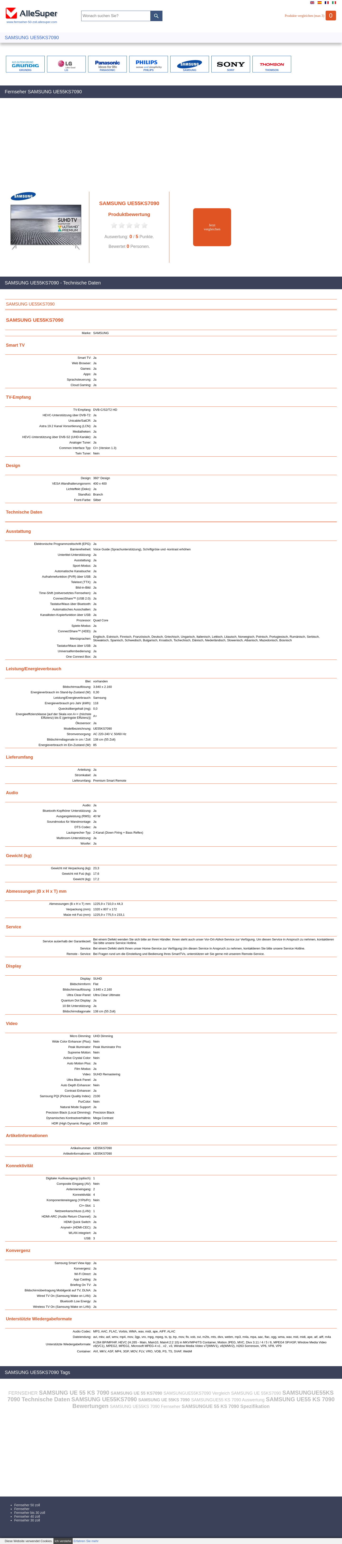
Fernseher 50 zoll (27, 1505)
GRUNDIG (25, 70)
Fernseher (21, 1509)
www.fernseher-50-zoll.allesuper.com (32, 20)
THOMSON (271, 70)
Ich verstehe (63, 1541)
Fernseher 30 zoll (27, 1520)
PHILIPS (148, 70)
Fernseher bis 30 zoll (29, 1513)
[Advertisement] (147, 147)
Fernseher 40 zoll (27, 1516)
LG (66, 70)
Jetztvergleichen (212, 227)
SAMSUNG (189, 70)
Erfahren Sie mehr (86, 1541)
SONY (230, 70)
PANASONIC (107, 70)
